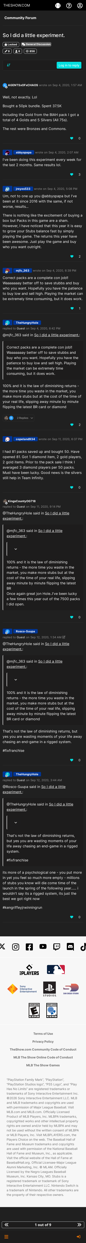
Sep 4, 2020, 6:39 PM (61, 270)
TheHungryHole (27, 322)
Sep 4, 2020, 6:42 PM (45, 328)
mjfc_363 (22, 270)
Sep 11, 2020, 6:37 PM (67, 439)
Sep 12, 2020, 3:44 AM (46, 780)
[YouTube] (43, 947)
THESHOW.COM (16, 5)
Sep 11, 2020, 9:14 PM (45, 506)
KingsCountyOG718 (22, 501)
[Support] (69, 5)
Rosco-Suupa (25, 631)
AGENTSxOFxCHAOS (23, 85)
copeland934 (25, 439)
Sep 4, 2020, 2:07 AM (64, 152)
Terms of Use (43, 1033)
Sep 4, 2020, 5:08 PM (62, 188)
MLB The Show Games (43, 1065)
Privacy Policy (43, 1041)
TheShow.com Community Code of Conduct (43, 1049)
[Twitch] (56, 947)
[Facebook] (29, 947)
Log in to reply (69, 65)
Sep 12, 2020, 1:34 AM (46, 637)
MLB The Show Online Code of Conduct (43, 1057)
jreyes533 (23, 188)
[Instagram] (15, 947)
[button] (6, 1236)
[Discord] (70, 947)
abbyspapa (24, 152)
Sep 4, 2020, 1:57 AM (67, 85)
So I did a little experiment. (56, 335)
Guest (21, 328)
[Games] (58, 5)
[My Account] (80, 5)
